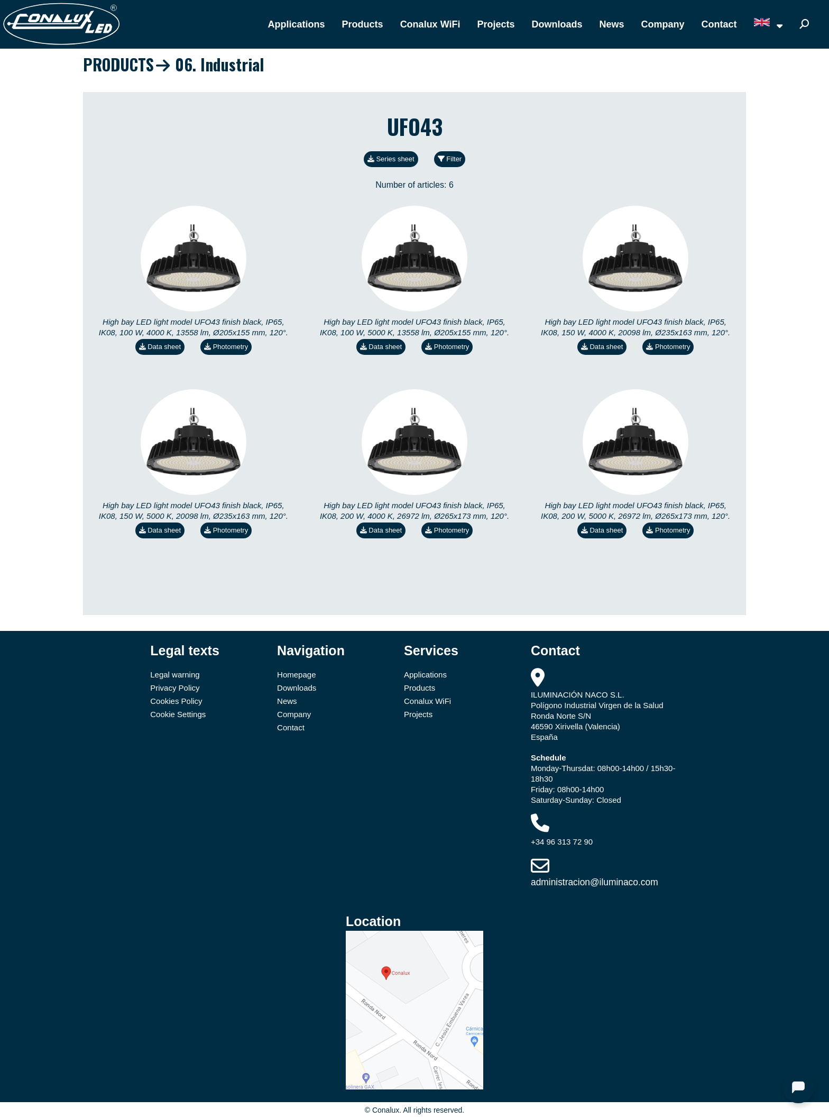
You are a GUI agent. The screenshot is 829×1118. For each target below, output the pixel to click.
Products (362, 24)
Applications (296, 24)
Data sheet (160, 347)
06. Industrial (219, 64)
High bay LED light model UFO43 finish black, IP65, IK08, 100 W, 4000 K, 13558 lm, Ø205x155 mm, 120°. (193, 327)
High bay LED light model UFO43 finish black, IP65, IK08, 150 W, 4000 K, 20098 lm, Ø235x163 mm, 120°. (635, 327)
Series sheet (390, 159)
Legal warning (174, 674)
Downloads (557, 24)
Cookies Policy (176, 701)
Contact (719, 24)
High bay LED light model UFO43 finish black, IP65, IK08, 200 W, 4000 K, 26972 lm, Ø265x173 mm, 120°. (414, 510)
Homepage (296, 674)
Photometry (226, 347)
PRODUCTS (118, 64)
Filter (450, 159)
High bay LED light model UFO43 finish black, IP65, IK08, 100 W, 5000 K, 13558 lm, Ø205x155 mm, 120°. (414, 327)
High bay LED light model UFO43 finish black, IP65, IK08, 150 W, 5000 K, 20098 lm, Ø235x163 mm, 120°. (193, 510)
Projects (495, 24)
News (612, 24)
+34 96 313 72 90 (562, 841)
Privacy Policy (174, 687)
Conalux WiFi (430, 24)
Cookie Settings (178, 714)
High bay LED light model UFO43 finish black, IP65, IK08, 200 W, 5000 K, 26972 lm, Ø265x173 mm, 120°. (635, 510)
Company (663, 24)
